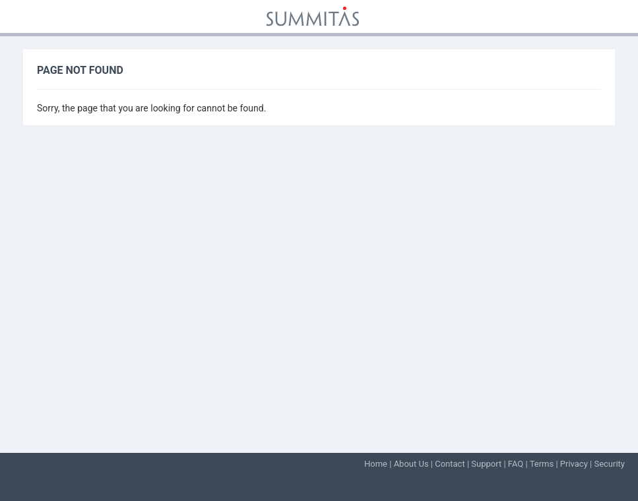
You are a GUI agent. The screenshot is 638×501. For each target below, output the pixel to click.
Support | (489, 464)
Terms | (545, 464)
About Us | (414, 464)
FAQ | (519, 464)
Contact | (453, 464)
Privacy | (577, 464)
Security (609, 464)
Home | (379, 464)
